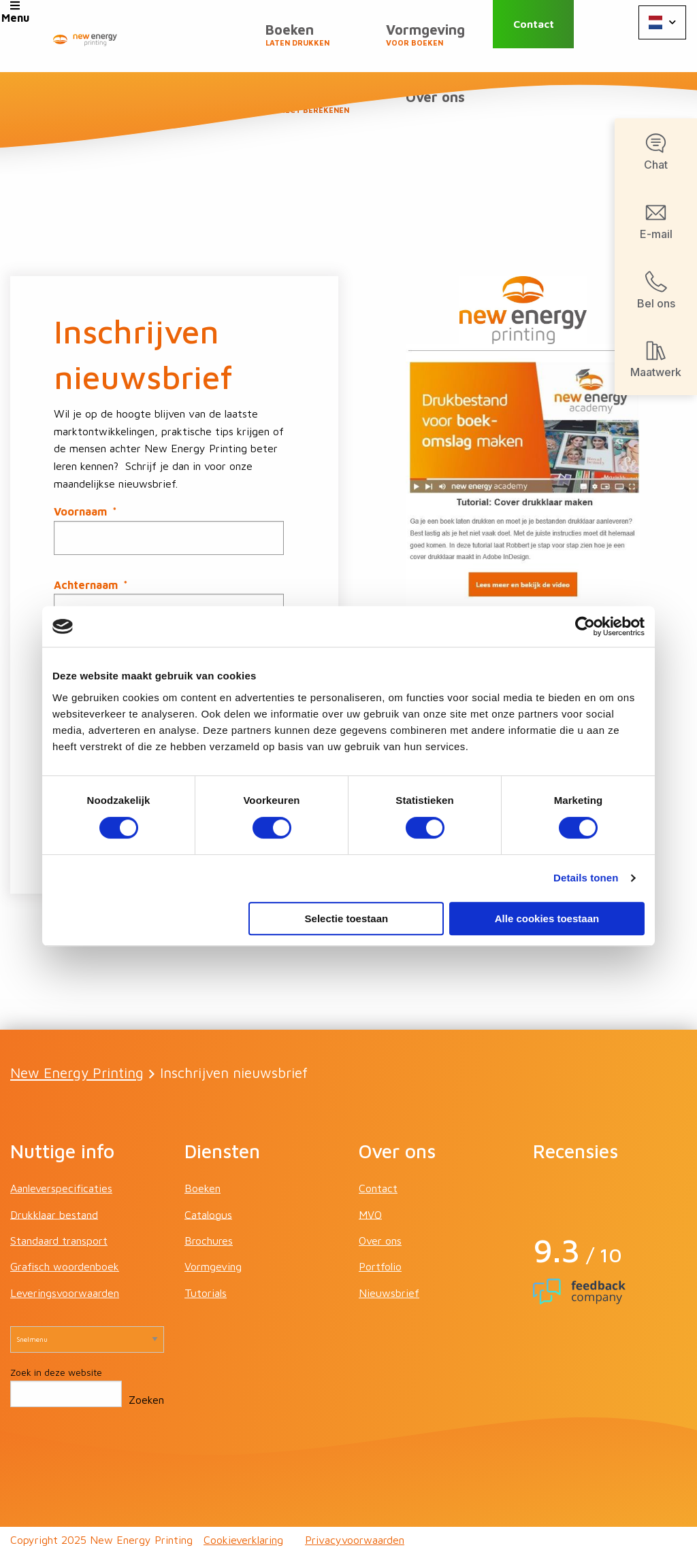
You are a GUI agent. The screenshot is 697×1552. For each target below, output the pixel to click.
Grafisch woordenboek (64, 1266)
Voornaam (85, 511)
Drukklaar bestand (54, 1213)
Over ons (441, 109)
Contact (551, 36)
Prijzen (432, 41)
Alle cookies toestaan (547, 918)
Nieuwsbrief (389, 1291)
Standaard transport (59, 1240)
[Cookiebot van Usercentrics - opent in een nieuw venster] (585, 626)
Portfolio (380, 1266)
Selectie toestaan (347, 918)
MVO (370, 1213)
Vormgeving (311, 41)
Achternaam (91, 584)
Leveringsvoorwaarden (64, 1291)
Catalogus (208, 1213)
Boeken (196, 41)
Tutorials (205, 1291)
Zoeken (146, 1398)
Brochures (208, 1240)
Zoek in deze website (56, 1371)
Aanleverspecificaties (61, 1187)
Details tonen (585, 877)
